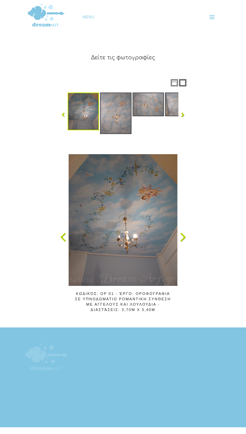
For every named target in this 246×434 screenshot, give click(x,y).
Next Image (182, 237)
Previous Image (63, 237)
